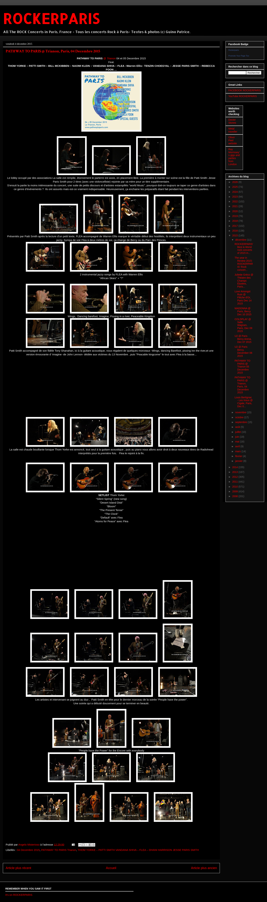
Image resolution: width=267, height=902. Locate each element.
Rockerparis (233, 50)
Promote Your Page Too (238, 56)
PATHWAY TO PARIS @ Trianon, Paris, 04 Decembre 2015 (242, 385)
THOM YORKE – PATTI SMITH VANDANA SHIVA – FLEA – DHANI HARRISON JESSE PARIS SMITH (138, 849)
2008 (235, 496)
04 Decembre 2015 (28, 849)
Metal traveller (232, 130)
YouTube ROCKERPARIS (242, 96)
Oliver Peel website (232, 140)
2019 (235, 216)
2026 (235, 182)
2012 (235, 476)
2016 (235, 230)
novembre (241, 412)
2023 (235, 196)
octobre (239, 417)
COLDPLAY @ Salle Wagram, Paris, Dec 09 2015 (243, 325)
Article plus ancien (204, 868)
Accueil (111, 868)
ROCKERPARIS (51, 18)
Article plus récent (18, 868)
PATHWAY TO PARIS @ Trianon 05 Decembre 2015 (242, 366)
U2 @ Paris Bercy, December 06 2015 (243, 351)
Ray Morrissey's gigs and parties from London (234, 157)
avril (237, 446)
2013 (235, 472)
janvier (239, 461)
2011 (235, 481)
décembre (241, 239)
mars (238, 451)
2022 (235, 201)
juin (237, 436)
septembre (241, 422)
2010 (235, 486)
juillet (238, 432)
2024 (235, 191)
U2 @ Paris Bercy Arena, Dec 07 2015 (243, 339)
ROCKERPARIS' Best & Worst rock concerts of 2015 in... (244, 248)
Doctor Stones (232, 121)
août (238, 427)
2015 (235, 235)
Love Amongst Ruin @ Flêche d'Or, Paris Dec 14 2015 (243, 297)
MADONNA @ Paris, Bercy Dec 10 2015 (243, 311)
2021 (235, 206)
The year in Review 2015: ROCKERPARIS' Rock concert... (244, 263)
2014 (235, 467)
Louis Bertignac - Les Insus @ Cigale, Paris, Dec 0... (244, 402)
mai (237, 441)
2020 (235, 211)
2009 (235, 491)
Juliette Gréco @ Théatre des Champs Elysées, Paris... (244, 280)
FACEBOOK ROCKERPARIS (244, 90)
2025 (235, 186)
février (239, 456)
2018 (235, 220)
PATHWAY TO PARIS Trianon (58, 849)
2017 (235, 225)
